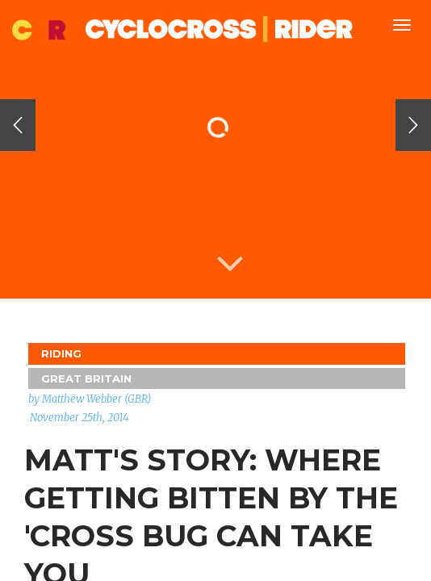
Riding (61, 353)
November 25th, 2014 (79, 417)
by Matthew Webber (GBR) (89, 399)
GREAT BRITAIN (86, 378)
